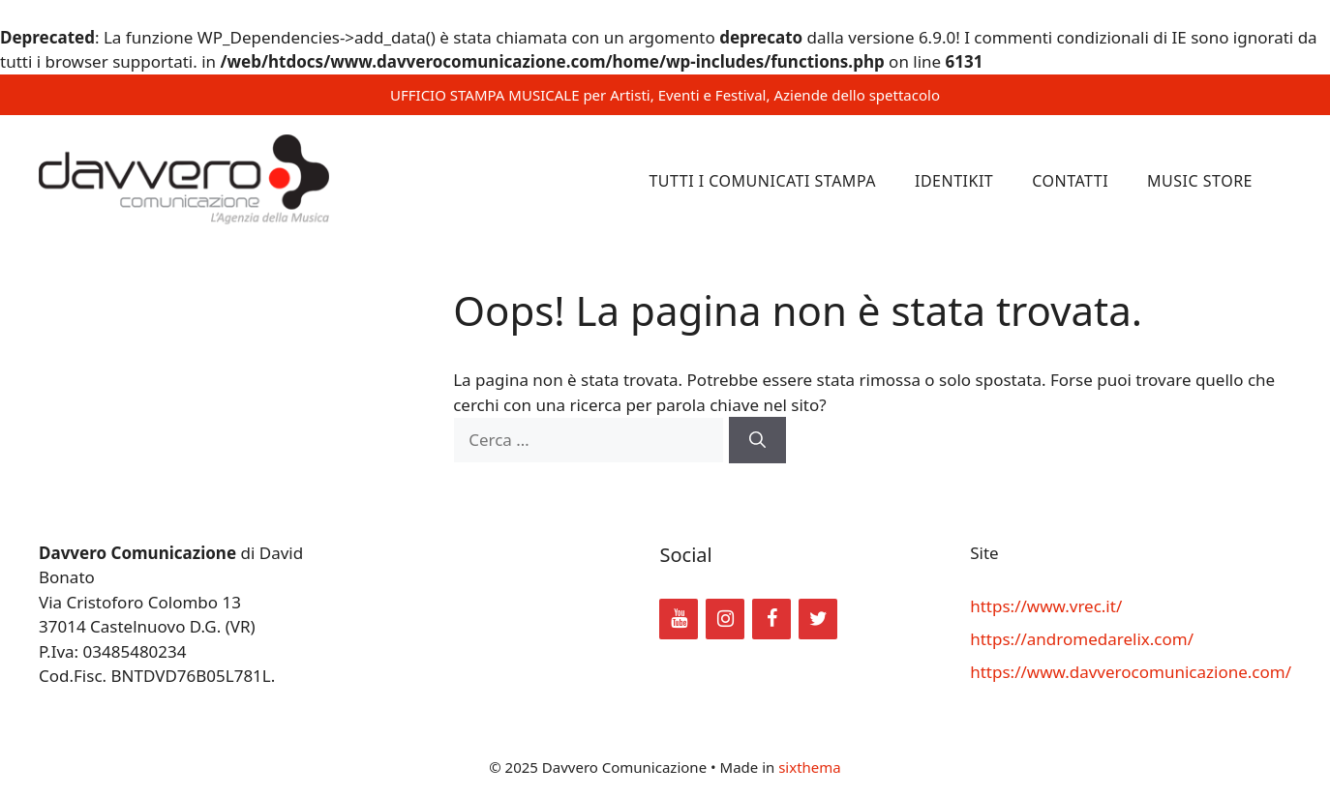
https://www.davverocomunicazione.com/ (1130, 672)
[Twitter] (818, 619)
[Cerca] (757, 440)
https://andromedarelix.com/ (1082, 639)
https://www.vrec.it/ (1046, 606)
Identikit (954, 181)
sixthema (809, 767)
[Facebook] (771, 619)
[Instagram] (725, 619)
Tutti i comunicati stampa (762, 181)
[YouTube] (678, 619)
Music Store (1200, 181)
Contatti (1070, 181)
